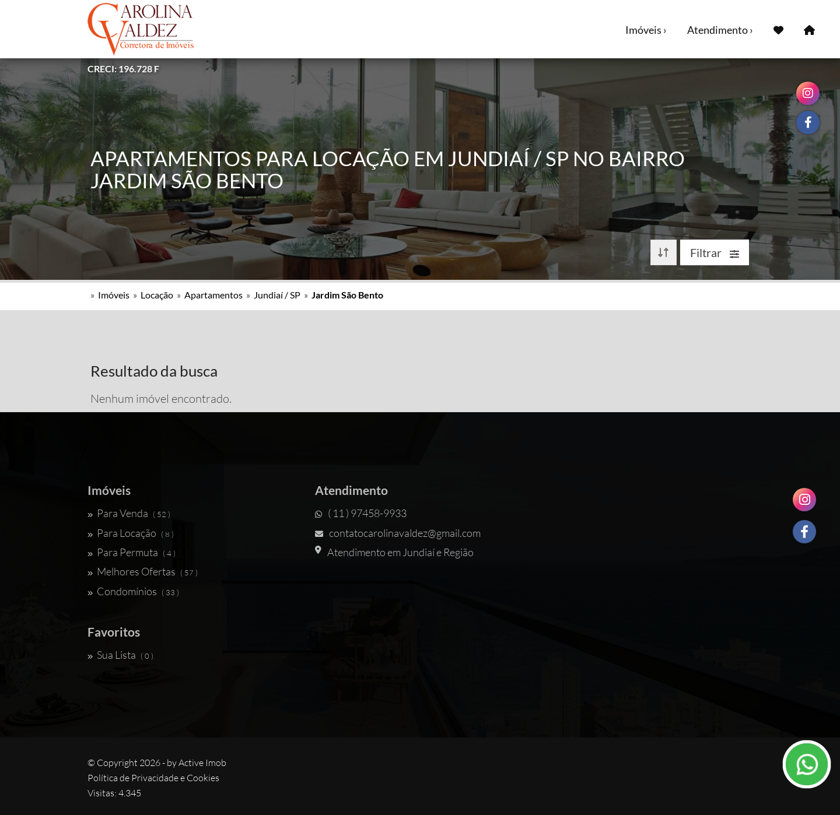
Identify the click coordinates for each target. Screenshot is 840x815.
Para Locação (131, 532)
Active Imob (202, 762)
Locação (157, 294)
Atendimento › (720, 29)
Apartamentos (213, 294)
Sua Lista (120, 654)
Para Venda (129, 513)
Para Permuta (132, 552)
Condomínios (133, 591)
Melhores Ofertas (143, 571)
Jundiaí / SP (277, 294)
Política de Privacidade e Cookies (153, 778)
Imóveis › (646, 29)
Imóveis (114, 294)
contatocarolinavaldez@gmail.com (398, 532)
